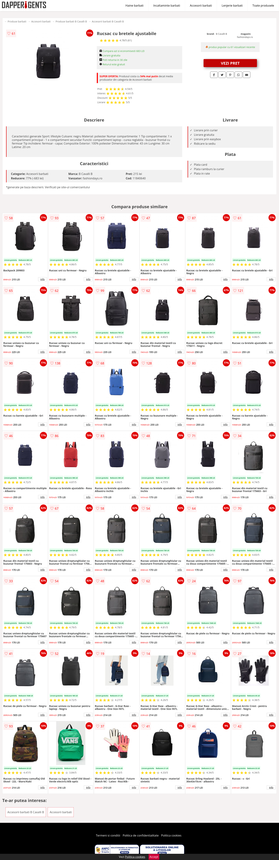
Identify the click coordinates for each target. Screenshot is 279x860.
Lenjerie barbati (232, 5)
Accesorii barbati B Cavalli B (108, 21)
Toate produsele (263, 5)
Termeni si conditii (108, 835)
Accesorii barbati (201, 5)
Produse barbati (17, 21)
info (42, 279)
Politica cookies (171, 835)
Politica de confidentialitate (141, 835)
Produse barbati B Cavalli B (71, 21)
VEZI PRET (230, 63)
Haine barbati (134, 5)
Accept (153, 857)
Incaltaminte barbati (166, 5)
